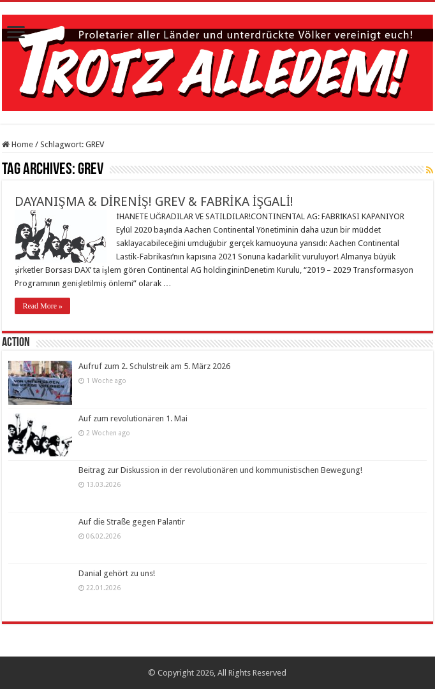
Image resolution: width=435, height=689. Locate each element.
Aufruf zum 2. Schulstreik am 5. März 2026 (154, 366)
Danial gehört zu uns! (116, 573)
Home (17, 144)
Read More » (42, 305)
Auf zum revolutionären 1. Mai (133, 418)
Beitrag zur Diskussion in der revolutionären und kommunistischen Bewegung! (220, 470)
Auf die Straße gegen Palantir (131, 521)
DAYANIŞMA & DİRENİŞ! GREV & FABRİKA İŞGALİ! (154, 201)
